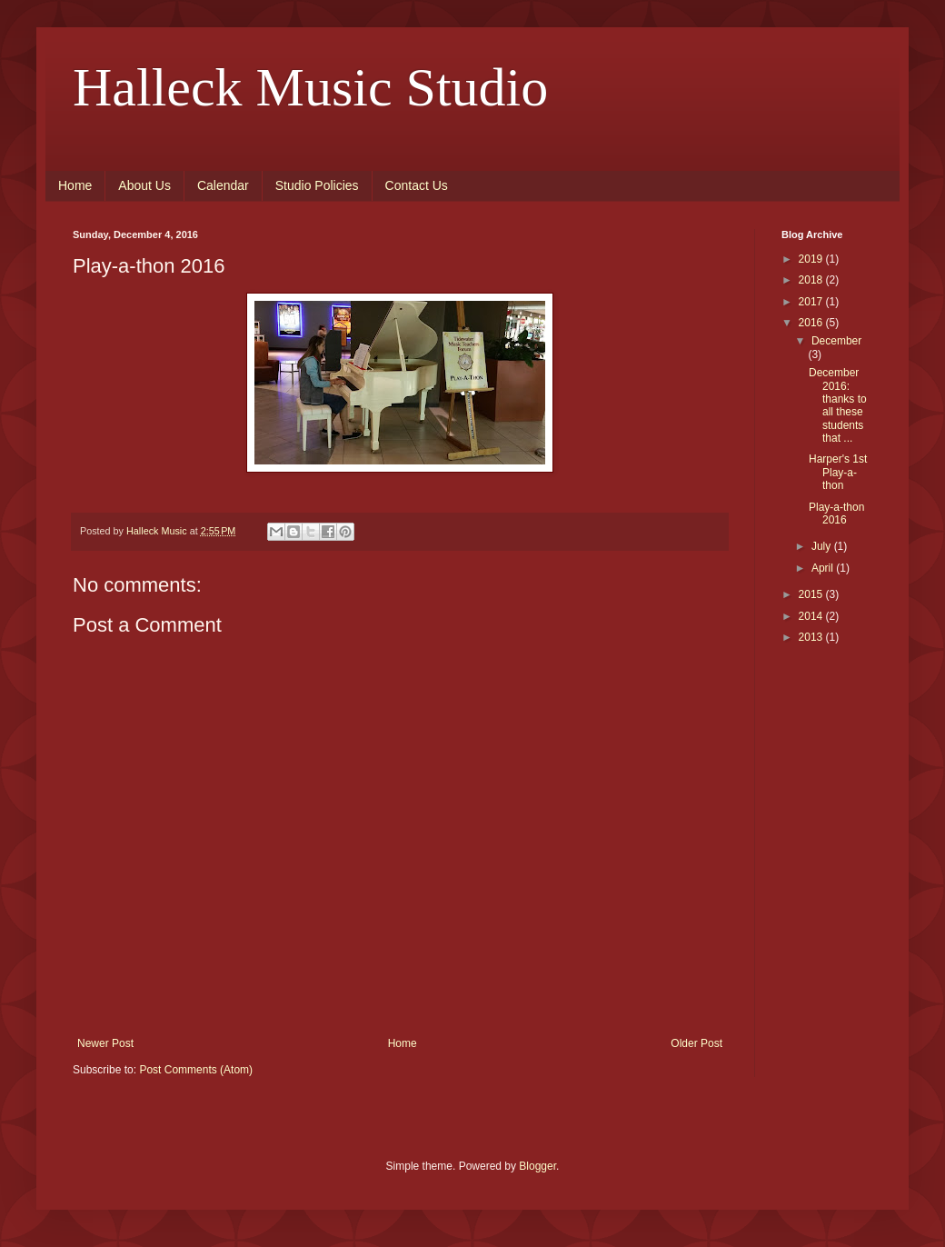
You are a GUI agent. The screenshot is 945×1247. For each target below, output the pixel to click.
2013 (812, 637)
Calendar (223, 185)
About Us (144, 185)
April (823, 568)
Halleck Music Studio (310, 87)
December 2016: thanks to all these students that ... (838, 405)
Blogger (537, 1166)
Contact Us (416, 185)
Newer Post (105, 1043)
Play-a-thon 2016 (836, 513)
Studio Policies (317, 185)
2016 (812, 322)
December (836, 340)
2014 (812, 616)
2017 (812, 301)
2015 (812, 594)
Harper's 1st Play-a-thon (838, 472)
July (822, 546)
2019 (812, 259)
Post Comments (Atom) (196, 1069)
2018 (812, 280)
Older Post (696, 1043)
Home (75, 185)
